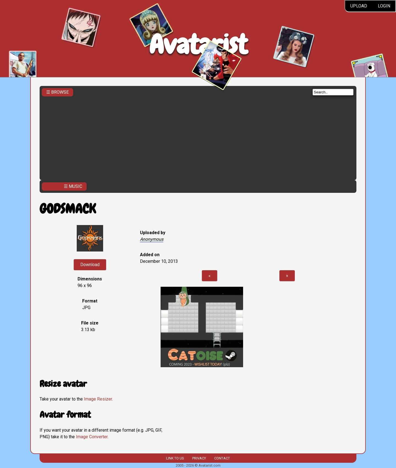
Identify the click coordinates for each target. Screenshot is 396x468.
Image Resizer (98, 399)
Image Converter (92, 436)
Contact (222, 458)
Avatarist (198, 44)
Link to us (175, 458)
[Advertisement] (198, 136)
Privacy (199, 458)
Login (384, 6)
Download (90, 264)
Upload (358, 6)
